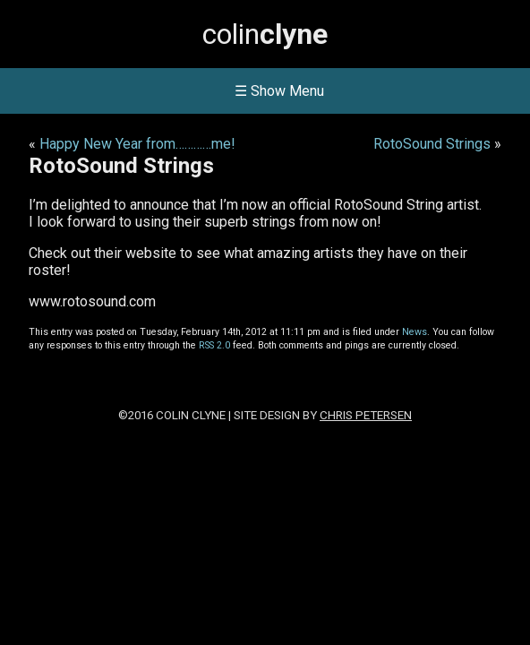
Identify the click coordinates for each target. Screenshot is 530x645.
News (414, 332)
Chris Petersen (366, 415)
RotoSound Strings (432, 143)
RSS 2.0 (214, 345)
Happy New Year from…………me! (137, 143)
